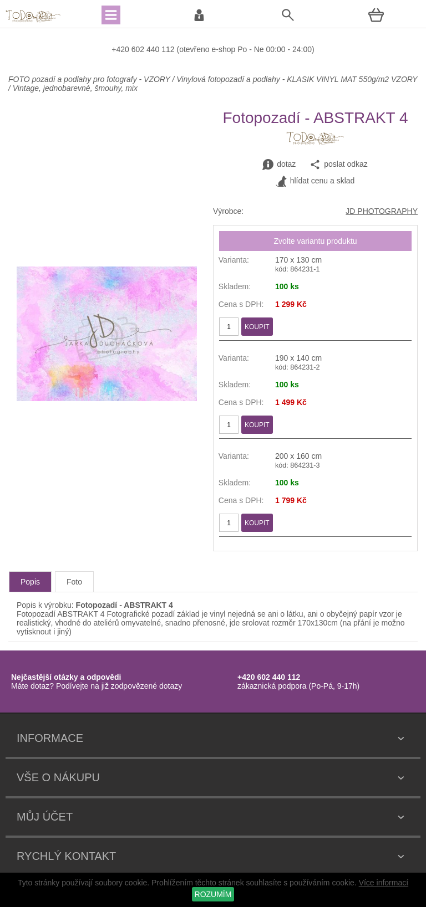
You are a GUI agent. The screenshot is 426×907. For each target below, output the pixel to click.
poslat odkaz (339, 164)
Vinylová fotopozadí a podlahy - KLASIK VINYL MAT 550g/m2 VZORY (296, 79)
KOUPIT (257, 327)
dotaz (279, 164)
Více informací (383, 882)
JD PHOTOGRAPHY (382, 211)
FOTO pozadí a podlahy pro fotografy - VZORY (90, 79)
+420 (121, 49)
